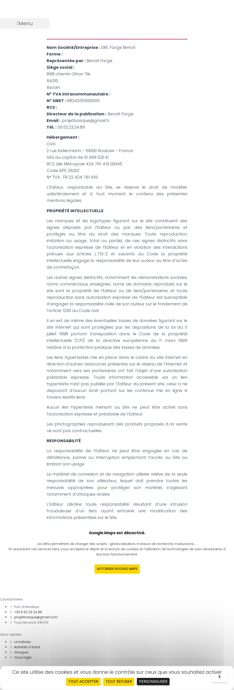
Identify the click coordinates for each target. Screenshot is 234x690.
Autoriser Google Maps (117, 568)
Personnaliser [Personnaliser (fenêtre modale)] (153, 681)
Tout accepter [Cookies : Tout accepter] (83, 681)
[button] (25, 23)
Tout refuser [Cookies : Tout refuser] (119, 681)
